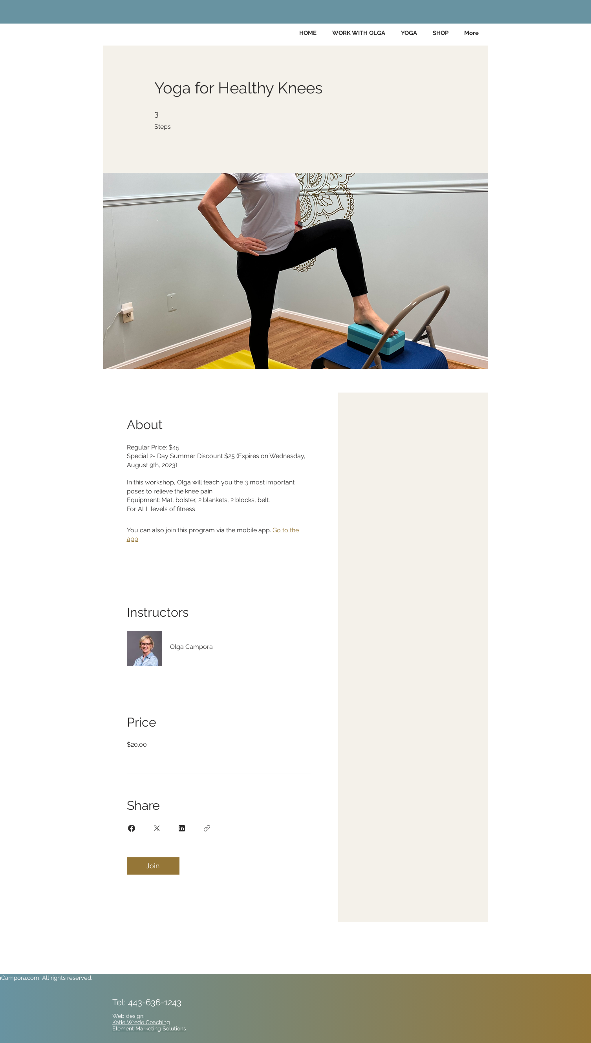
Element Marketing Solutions (149, 1028)
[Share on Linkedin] (182, 828)
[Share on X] (156, 828)
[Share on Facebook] (131, 828)
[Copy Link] (207, 828)
